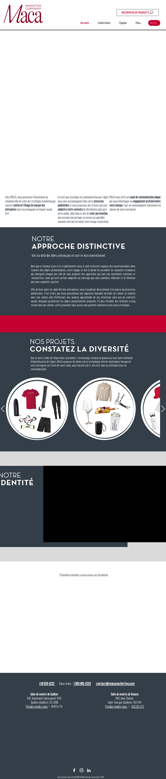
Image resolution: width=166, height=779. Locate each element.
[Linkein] (88, 770)
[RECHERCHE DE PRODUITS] (138, 12)
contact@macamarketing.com (115, 683)
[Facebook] (74, 770)
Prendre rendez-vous (37, 706)
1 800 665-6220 (82, 683)
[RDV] (154, 23)
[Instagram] (81, 770)
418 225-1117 (137, 706)
